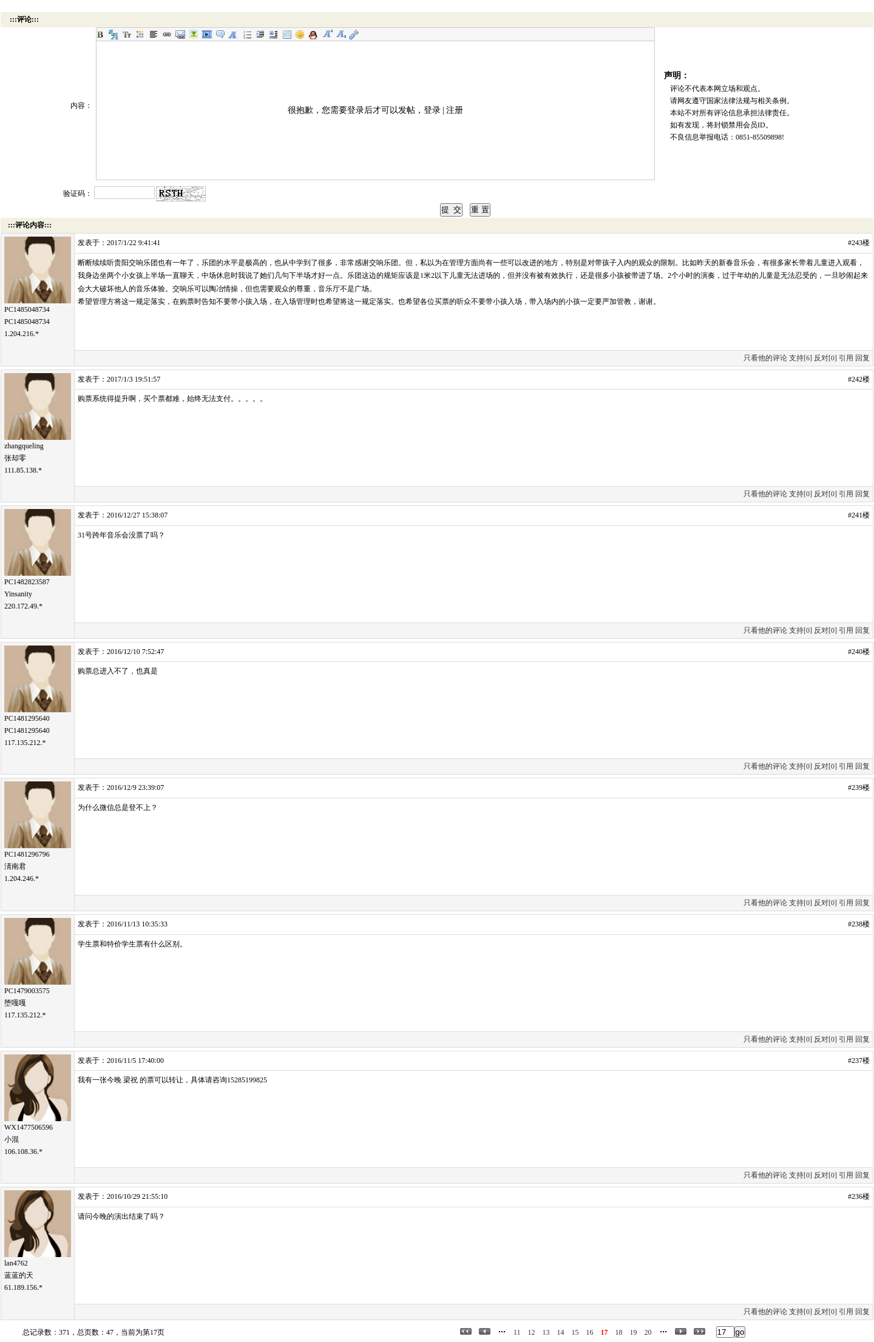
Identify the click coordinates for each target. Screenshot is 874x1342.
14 (560, 1332)
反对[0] (825, 358)
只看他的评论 (765, 358)
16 (590, 1332)
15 (575, 1332)
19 (633, 1332)
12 (531, 1332)
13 (546, 1332)
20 (648, 1332)
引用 (846, 358)
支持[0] (800, 494)
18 (619, 1332)
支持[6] (800, 358)
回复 (862, 358)
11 (517, 1332)
